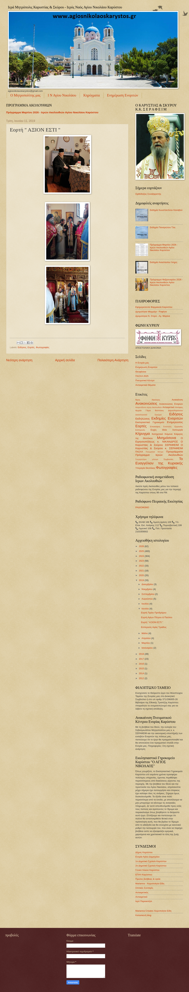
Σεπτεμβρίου (148, 594)
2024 (142, 556)
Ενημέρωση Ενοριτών (122, 95)
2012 (142, 678)
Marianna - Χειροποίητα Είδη (149, 883)
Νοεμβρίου (147, 589)
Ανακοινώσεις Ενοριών (171, 404)
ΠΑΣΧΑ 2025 (142, 376)
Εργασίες (179, 427)
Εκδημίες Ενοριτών (167, 418)
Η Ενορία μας (142, 362)
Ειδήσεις (22, 347)
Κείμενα (168, 434)
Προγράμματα (174, 451)
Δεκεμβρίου (148, 584)
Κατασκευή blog (143, 915)
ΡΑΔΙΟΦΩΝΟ (142, 507)
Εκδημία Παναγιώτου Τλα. (163, 227)
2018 (142, 654)
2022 (142, 565)
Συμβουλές (168, 459)
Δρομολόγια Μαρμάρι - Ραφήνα (151, 311)
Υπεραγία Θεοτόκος (145, 468)
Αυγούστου (147, 598)
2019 (142, 580)
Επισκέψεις (155, 427)
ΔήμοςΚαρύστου (175, 410)
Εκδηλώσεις (142, 418)
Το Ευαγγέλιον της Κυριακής (159, 461)
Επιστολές (167, 427)
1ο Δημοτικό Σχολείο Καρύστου (150, 861)
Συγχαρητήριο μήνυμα (146, 459)
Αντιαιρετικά (168, 407)
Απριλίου (146, 638)
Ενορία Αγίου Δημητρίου (147, 856)
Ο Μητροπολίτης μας (25, 95)
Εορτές (31, 347)
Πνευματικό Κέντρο (145, 380)
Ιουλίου (145, 603)
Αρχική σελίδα (65, 360)
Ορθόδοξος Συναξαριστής (148, 194)
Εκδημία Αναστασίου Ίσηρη (163, 262)
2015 (142, 668)
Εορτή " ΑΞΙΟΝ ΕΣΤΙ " (152, 622)
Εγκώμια (158, 415)
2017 (142, 659)
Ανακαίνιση (177, 399)
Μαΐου (145, 633)
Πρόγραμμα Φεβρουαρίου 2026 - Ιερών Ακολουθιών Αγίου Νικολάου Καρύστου (166, 282)
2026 (142, 546)
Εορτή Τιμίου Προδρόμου (153, 612)
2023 (142, 560)
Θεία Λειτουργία (172, 429)
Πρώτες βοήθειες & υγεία (147, 879)
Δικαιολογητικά (141, 415)
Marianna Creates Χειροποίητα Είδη (153, 911)
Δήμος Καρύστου (143, 852)
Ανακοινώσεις (146, 403)
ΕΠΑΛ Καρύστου (143, 874)
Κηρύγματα (91, 95)
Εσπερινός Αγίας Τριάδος (153, 627)
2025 (142, 551)
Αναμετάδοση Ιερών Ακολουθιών (148, 407)
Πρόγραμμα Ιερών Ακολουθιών (159, 454)
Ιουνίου (145, 608)
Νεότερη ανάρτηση (19, 360)
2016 (142, 663)
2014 (142, 673)
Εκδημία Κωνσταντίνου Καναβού (166, 210)
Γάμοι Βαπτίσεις (155, 410)
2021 (142, 570)
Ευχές (153, 429)
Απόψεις (179, 407)
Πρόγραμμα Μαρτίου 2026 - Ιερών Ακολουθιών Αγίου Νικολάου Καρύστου (52, 112)
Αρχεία (138, 410)
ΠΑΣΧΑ (139, 451)
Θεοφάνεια (140, 371)
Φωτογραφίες (42, 347)
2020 (142, 575)
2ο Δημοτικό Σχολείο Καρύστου (150, 865)
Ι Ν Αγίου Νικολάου (62, 95)
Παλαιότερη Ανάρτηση (113, 360)
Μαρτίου (146, 643)
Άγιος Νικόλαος (147, 400)
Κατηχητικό (157, 434)
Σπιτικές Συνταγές (144, 888)
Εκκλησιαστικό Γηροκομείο (149, 422)
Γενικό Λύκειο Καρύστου (147, 870)
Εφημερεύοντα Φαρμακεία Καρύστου (153, 307)
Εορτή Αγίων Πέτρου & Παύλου (156, 617)
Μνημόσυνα (166, 438)
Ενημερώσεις (175, 422)
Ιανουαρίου (147, 648)
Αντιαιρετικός (141, 892)
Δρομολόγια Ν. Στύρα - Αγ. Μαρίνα (152, 316)
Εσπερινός (140, 430)
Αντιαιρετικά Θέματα (145, 385)
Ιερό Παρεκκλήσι (143, 901)
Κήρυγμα (142, 433)
